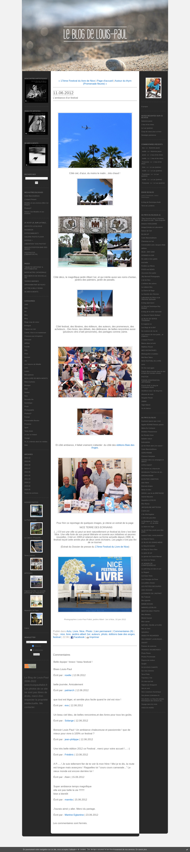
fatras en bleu (146, 490)
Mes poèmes (29, 375)
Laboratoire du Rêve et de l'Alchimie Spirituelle (150, 298)
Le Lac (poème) (147, 128)
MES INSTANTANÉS (148, 350)
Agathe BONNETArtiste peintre (152, 424)
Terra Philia (145, 674)
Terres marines (29, 555)
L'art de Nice (145, 280)
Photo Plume (146, 653)
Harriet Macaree (147, 497)
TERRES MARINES (31, 281)
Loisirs (26, 371)
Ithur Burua (145, 504)
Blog (26, 318)
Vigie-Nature (145, 405)
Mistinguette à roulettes (149, 354)
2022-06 (27, 472)
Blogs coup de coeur (31, 322)
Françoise (145, 162)
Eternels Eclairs (147, 486)
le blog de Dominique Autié (151, 202)
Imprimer (93, 637)
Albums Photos (31, 502)
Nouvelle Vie (28, 399)
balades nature (146, 439)
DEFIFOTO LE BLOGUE (33, 226)
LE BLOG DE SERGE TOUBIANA (149, 319)
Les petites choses (148, 583)
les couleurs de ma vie (149, 331)
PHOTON (144, 377)
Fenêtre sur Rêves (148, 266)
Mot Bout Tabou (147, 357)
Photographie (29, 410)
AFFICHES (28, 573)
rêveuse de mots (147, 394)
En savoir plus (141, 849)
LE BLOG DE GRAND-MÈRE (152, 542)
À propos (144, 106)
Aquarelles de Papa (31, 610)
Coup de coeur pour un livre (151, 131)
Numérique (28, 403)
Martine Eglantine (74, 814)
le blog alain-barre (147, 303)
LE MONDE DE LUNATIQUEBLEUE (148, 564)
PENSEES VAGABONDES (151, 650)
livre (68, 634)
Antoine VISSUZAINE (149, 224)
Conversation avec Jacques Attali (153, 245)
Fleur (26, 354)
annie (144, 155)
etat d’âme (145, 483)
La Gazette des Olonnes (150, 294)
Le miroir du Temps (148, 560)
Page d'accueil (105, 80)
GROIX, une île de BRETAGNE (152, 493)
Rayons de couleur (148, 660)
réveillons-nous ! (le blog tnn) (151, 391)
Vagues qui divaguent (149, 685)
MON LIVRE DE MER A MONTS (36, 378)
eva (143, 148)
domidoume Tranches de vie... (152, 472)
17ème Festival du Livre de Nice (112, 546)
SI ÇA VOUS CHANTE (149, 667)
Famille (27, 347)
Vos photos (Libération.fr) (150, 695)
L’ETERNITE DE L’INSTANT (151, 593)
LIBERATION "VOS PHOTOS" (35, 244)
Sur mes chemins (147, 671)
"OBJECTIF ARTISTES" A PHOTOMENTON (33, 268)
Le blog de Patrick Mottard (150, 315)
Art (25, 311)
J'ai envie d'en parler (148, 273)
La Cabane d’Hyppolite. (32, 538)
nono (143, 364)
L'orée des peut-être (148, 518)
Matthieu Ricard (147, 347)
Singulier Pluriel (147, 398)
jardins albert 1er (81, 634)
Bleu (26, 315)
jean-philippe (72, 739)
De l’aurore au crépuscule (150, 468)
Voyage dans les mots (149, 704)
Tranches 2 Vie (146, 678)
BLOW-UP (145, 234)
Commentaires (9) (123, 631)
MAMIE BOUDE (147, 604)
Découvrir (27, 340)
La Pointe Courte (30, 520)
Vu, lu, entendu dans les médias (35, 441)
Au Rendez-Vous (147, 435)
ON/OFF (144, 643)
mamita (69, 799)
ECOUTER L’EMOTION (149, 479)
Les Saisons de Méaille (32, 364)
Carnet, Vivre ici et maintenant (35, 332)
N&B (26, 389)
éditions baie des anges (122, 634)
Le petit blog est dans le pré (151, 569)
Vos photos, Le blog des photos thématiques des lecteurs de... (152, 700)
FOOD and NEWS (147, 269)
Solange (69, 720)
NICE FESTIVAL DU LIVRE (151, 361)
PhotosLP (27, 208)
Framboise (146, 174)
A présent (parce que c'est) (151, 421)
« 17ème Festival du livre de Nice (76, 80)
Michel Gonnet (146, 618)
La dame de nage (147, 526)
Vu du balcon (146, 408)
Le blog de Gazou (147, 539)
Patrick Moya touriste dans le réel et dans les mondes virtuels (153, 372)
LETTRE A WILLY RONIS (33, 288)
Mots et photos (29, 382)
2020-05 (27, 489)
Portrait (27, 417)
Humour (27, 357)
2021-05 (27, 475)
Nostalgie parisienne (148, 135)
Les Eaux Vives (147, 576)
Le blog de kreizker (148, 546)
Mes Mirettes (146, 614)
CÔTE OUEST (146, 465)
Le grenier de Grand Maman (151, 556)
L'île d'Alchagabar (147, 514)
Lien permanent (102, 631)
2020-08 (27, 486)
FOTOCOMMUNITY (31, 233)
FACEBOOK (28, 230)
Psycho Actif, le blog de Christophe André (149, 386)
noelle (144, 151)
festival (57, 637)
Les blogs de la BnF (148, 327)
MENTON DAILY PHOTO (150, 611)
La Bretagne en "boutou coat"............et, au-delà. (149, 522)
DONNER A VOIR (147, 255)
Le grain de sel (146, 553)
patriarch (69, 690)
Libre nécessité (146, 590)
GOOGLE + (28, 240)
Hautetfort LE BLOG (148, 500)
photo (104, 634)
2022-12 (27, 458)
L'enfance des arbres (148, 283)
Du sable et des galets (149, 259)
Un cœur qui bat (147, 681)
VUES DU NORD (147, 708)
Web (26, 445)
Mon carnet (145, 621)
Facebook (78, 637)
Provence (27, 424)
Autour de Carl (146, 231)
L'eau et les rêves (147, 124)
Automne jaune (146, 121)
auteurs (96, 634)
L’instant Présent (30, 199)
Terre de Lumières (147, 206)
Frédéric (69, 754)
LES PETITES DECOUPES (151, 586)
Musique (27, 385)
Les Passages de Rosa (149, 579)
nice (62, 634)
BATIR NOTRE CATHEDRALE (35, 272)
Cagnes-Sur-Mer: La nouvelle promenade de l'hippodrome (35, 592)
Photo (26, 406)
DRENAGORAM (147, 475)
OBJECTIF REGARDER (150, 635)
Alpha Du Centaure (148, 428)
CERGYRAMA (146, 453)
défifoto (27, 343)
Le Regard (145, 572)
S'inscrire (36, 646)
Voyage (27, 438)
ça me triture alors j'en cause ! (152, 446)
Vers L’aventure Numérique (151, 692)
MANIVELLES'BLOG (148, 607)
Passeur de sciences (148, 646)
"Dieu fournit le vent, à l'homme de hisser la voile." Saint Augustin (153, 219)
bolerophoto (145, 442)
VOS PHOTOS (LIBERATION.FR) (31, 253)
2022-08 (27, 465)
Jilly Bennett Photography (150, 276)
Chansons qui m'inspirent (33, 336)
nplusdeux (145, 632)
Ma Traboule (145, 597)
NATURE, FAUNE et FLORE (151, 625)
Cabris (26, 628)
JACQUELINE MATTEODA (151, 507)
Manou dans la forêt (148, 343)
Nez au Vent (145, 628)
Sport (26, 427)
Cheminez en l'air (147, 241)
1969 (26, 304)
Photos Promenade (148, 657)
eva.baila (144, 262)
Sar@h (143, 664)
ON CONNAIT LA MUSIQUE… (152, 639)
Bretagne (27, 325)
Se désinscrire (36, 650)
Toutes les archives (31, 493)
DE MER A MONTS (31, 292)
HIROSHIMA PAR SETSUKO (34, 285)
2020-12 (27, 482)
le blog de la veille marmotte (151, 312)
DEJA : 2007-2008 (147, 252)
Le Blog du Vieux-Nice (149, 549)
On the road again (147, 368)
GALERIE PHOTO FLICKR (34, 237)
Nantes (27, 392)
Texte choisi (28, 431)
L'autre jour (145, 511)
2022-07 (27, 468)
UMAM (143, 401)
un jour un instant (30, 434)
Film (25, 350)
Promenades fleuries (31, 420)
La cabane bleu (146, 287)
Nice (26, 396)
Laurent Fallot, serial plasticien (152, 535)
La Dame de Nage (147, 290)
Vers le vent (145, 688)
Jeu (25, 361)
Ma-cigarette (145, 600)
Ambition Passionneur (149, 432)
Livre (26, 368)
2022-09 (27, 461)
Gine (143, 167)
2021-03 (27, 479)
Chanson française (148, 456)
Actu (26, 308)
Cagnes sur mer (30, 329)
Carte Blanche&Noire (31, 196)
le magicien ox (146, 324)
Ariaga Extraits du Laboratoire (152, 227)
